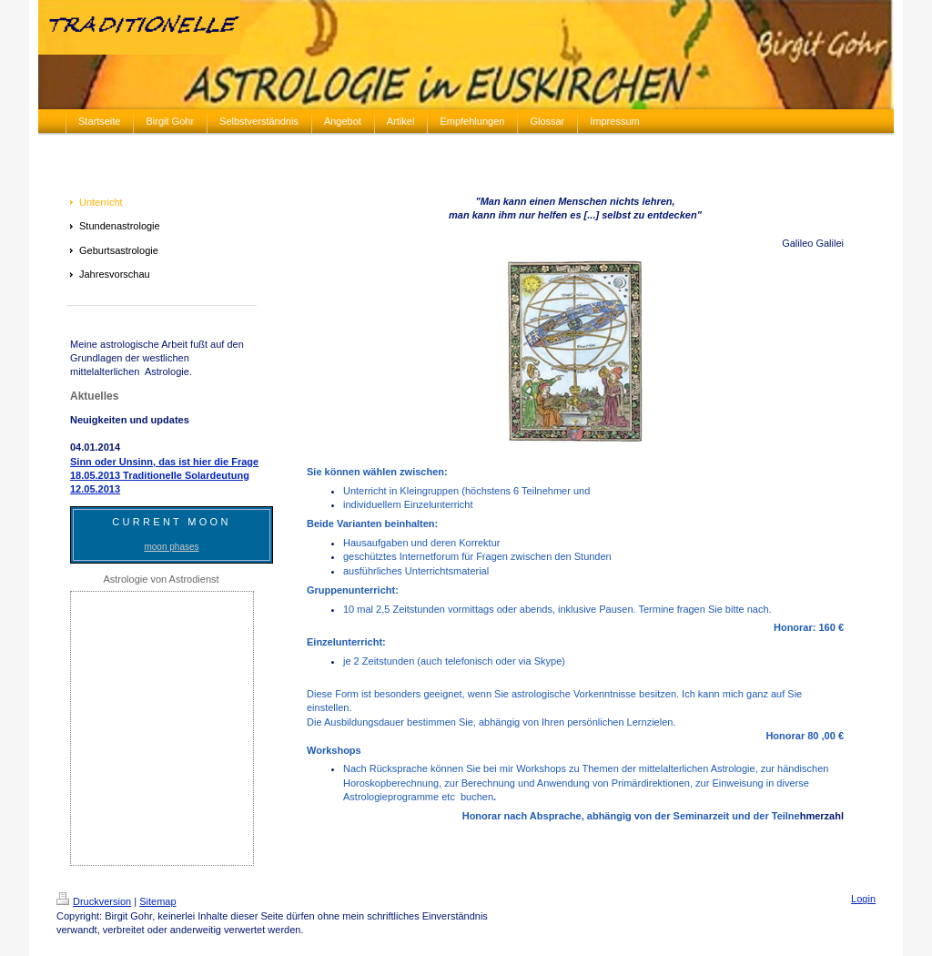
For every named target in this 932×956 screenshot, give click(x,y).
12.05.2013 (95, 488)
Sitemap (157, 901)
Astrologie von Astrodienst (160, 579)
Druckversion (93, 901)
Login (863, 898)
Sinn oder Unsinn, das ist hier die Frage (164, 461)
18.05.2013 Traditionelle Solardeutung (159, 475)
